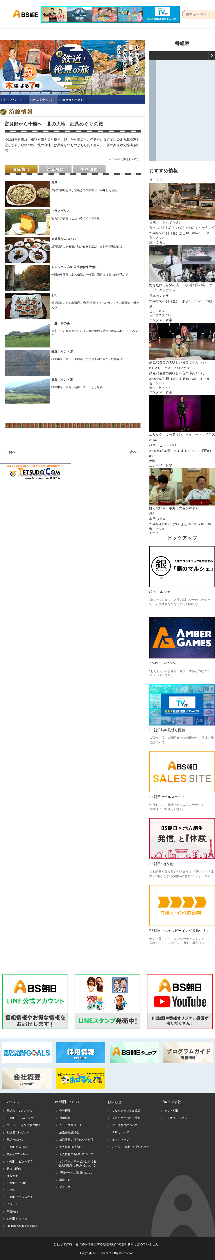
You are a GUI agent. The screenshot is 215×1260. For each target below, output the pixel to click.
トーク (153, 533)
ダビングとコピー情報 (126, 1118)
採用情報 (65, 1118)
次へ (133, 452)
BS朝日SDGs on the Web (21, 1118)
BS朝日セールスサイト (21, 1196)
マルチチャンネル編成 (126, 1110)
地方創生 (12, 1176)
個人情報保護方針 (70, 1147)
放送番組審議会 (69, 1132)
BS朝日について (67, 1102)
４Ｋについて (120, 1132)
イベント (12, 1204)
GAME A (12, 1189)
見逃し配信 (14, 1168)
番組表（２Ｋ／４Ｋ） (21, 1110)
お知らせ (115, 1102)
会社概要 (65, 1110)
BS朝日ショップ (17, 1218)
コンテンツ (11, 1102)
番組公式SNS (15, 1139)
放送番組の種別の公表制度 (76, 1139)
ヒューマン (157, 311)
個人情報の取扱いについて (76, 1154)
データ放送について (125, 1125)
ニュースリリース (70, 1125)
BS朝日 (25, 14)
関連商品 (12, 1211)
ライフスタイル (160, 315)
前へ (12, 452)
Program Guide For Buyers (22, 1225)
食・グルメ (157, 237)
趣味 (152, 460)
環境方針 (65, 1180)
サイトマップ (120, 1139)
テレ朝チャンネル (176, 1118)
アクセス (65, 1187)
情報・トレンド (160, 387)
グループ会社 (170, 1102)
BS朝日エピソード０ (20, 1161)
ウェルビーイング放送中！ (24, 1125)
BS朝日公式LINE (17, 1147)
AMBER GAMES (17, 1183)
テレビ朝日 (172, 1110)
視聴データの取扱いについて (77, 1172)
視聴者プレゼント (18, 1132)
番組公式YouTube (17, 1154)
